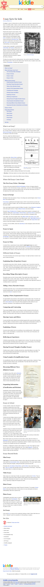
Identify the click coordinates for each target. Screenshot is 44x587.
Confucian (28, 246)
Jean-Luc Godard (9, 467)
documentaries (13, 462)
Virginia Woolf (34, 219)
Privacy (16, 584)
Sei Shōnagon (6, 236)
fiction (18, 462)
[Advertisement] (22, 14)
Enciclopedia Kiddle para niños (29, 584)
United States (6, 47)
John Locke (7, 42)
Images (22, 9)
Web (18, 9)
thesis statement (9, 301)
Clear (40, 7)
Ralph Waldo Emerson (35, 218)
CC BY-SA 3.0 (15, 581)
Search (42, 6)
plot (11, 291)
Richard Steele (23, 212)
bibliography (5, 440)
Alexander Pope (15, 39)
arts (9, 513)
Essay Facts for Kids (7, 571)
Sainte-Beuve (22, 223)
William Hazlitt (25, 216)
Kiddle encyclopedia (14, 567)
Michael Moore (18, 465)
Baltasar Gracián (21, 208)
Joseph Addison (16, 212)
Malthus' (25, 397)
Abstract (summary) (8, 526)
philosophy (19, 373)
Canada (12, 47)
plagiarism (30, 447)
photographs (10, 62)
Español (33, 9)
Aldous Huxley (14, 157)
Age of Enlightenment (12, 211)
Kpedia (29, 9)
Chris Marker (12, 465)
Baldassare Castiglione (36, 207)
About (12, 584)
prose (4, 37)
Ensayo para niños (15, 522)
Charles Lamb (33, 216)
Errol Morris (26, 465)
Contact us (21, 584)
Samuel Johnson (31, 212)
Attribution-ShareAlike (14, 569)
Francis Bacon (6, 201)
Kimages (25, 9)
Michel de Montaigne (30, 54)
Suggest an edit (34, 574)
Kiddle (4, 584)
